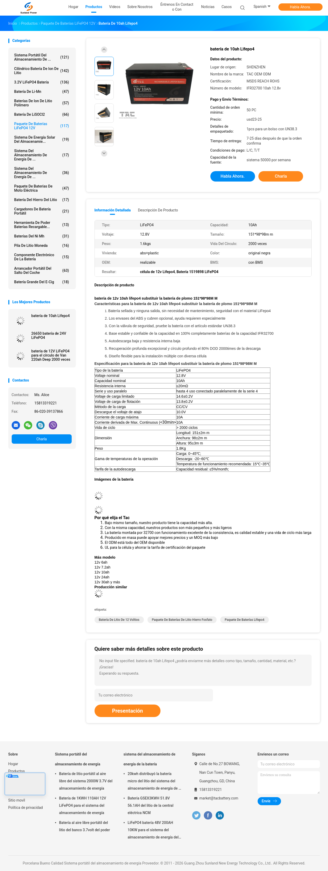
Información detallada (113, 210)
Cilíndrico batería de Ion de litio (41, 71)
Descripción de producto (158, 210)
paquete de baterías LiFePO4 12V (41, 126)
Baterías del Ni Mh (41, 236)
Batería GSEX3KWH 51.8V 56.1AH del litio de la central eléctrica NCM (150, 805)
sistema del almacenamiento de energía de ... (41, 155)
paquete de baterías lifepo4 (244, 620)
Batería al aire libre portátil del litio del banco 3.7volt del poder (84, 826)
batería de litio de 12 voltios (119, 620)
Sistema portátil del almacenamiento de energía (77, 759)
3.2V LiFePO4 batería (41, 82)
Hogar (13, 764)
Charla (41, 439)
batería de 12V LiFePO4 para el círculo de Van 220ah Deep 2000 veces (50, 355)
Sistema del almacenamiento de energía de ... (41, 172)
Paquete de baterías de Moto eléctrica (41, 188)
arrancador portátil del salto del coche (41, 270)
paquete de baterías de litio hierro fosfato (182, 620)
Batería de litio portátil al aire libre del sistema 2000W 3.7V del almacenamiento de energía (86, 781)
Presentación (127, 711)
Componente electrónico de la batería (41, 257)
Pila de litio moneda (41, 245)
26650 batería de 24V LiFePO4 (48, 335)
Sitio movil (16, 800)
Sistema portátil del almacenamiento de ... (41, 57)
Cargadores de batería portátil (41, 211)
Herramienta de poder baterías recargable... (41, 225)
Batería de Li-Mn (41, 91)
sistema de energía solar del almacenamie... (41, 139)
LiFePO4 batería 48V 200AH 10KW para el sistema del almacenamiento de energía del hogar (153, 831)
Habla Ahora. (300, 7)
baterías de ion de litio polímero (41, 103)
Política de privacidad (25, 807)
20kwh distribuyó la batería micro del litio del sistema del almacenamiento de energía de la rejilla (155, 782)
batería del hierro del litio (41, 199)
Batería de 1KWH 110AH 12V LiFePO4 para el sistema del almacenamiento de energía (82, 805)
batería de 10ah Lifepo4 (50, 316)
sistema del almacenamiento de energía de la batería (150, 759)
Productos (16, 771)
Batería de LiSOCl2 (41, 114)
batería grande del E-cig (41, 282)
